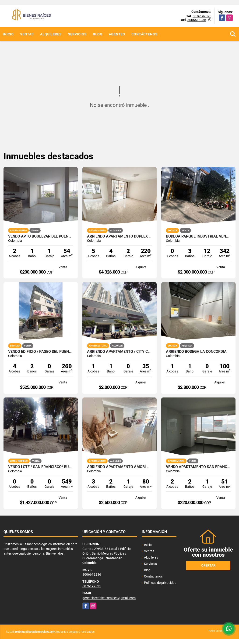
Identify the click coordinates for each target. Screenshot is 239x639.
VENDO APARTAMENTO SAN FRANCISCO (198, 467)
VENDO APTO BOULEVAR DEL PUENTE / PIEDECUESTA (40, 236)
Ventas (27, 34)
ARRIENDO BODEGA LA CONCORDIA (196, 352)
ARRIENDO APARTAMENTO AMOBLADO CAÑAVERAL (119, 467)
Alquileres (51, 34)
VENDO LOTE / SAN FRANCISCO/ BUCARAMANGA (40, 467)
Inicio (8, 34)
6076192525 (202, 16)
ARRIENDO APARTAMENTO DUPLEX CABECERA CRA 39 (119, 236)
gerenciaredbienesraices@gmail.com (109, 598)
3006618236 (196, 20)
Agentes (117, 34)
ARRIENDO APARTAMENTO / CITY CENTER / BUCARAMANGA (119, 352)
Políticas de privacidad (160, 583)
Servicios (77, 34)
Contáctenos (144, 34)
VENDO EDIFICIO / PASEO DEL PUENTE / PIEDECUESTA (40, 352)
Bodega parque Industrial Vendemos (198, 236)
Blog (97, 34)
